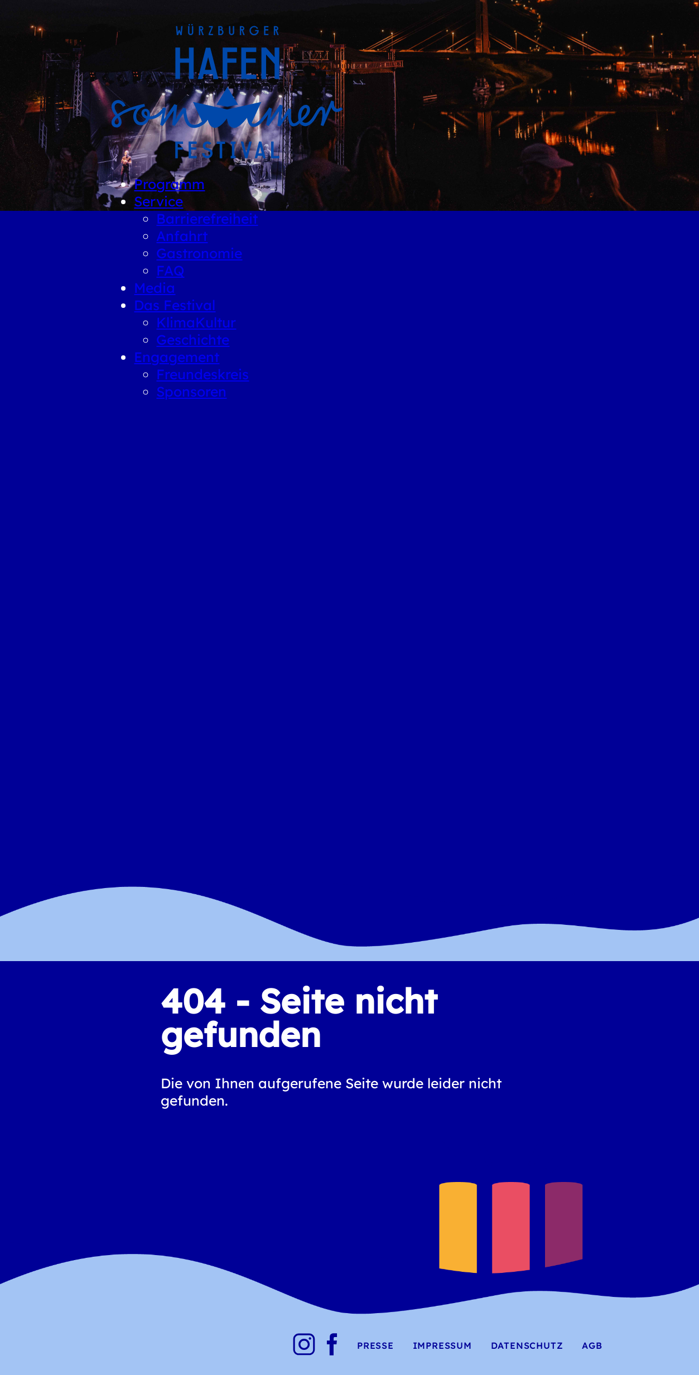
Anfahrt (182, 235)
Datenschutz (527, 1345)
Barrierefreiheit (207, 218)
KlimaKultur (196, 322)
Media (154, 287)
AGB (592, 1345)
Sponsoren (191, 391)
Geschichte (192, 339)
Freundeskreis (202, 374)
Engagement (176, 356)
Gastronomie (199, 253)
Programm (169, 183)
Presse (375, 1345)
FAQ (170, 270)
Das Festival (174, 304)
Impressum (442, 1345)
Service (158, 201)
